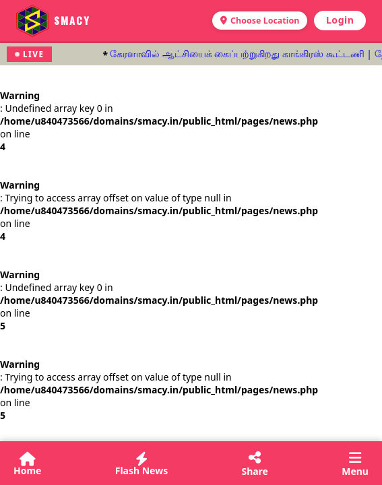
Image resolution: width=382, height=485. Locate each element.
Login (340, 19)
